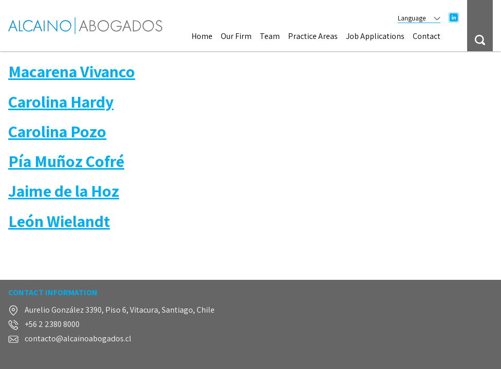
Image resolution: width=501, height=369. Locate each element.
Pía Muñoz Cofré (66, 161)
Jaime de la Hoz (63, 190)
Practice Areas (313, 37)
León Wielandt (59, 221)
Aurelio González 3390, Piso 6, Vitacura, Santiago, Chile (120, 310)
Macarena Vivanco (71, 71)
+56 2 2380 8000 (52, 325)
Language (419, 18)
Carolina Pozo (57, 131)
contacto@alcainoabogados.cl (78, 339)
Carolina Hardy (60, 101)
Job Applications (375, 37)
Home (202, 37)
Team (270, 37)
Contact (426, 37)
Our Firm (236, 37)
